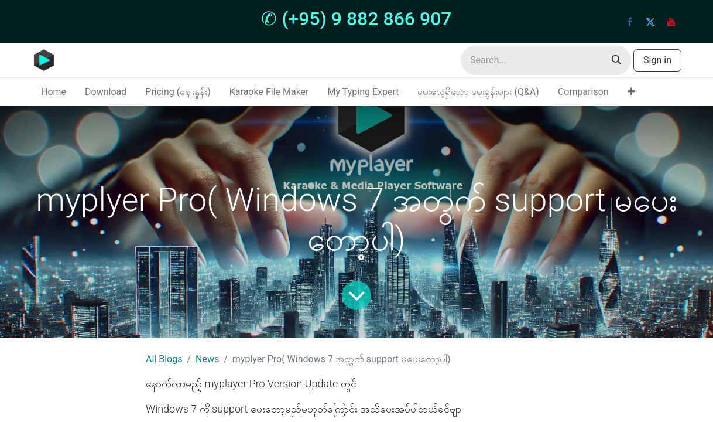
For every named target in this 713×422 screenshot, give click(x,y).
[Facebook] (629, 21)
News (207, 359)
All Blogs (164, 359)
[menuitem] (54, 92)
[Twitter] (650, 21)
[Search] (616, 60)
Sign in (657, 60)
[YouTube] (671, 21)
